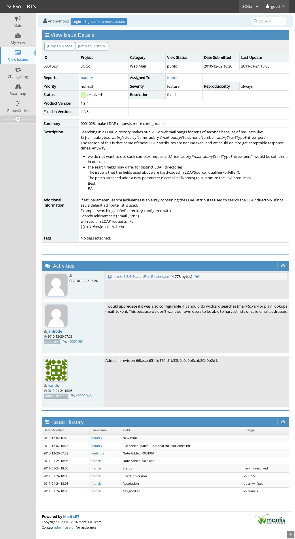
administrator (64, 527)
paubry (87, 77)
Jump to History (91, 45)
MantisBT (71, 516)
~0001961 (76, 341)
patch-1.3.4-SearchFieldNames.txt (141, 276)
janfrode (55, 331)
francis (172, 77)
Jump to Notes (59, 45)
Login (76, 21)
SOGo (250, 6)
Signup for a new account (105, 21)
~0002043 (83, 395)
